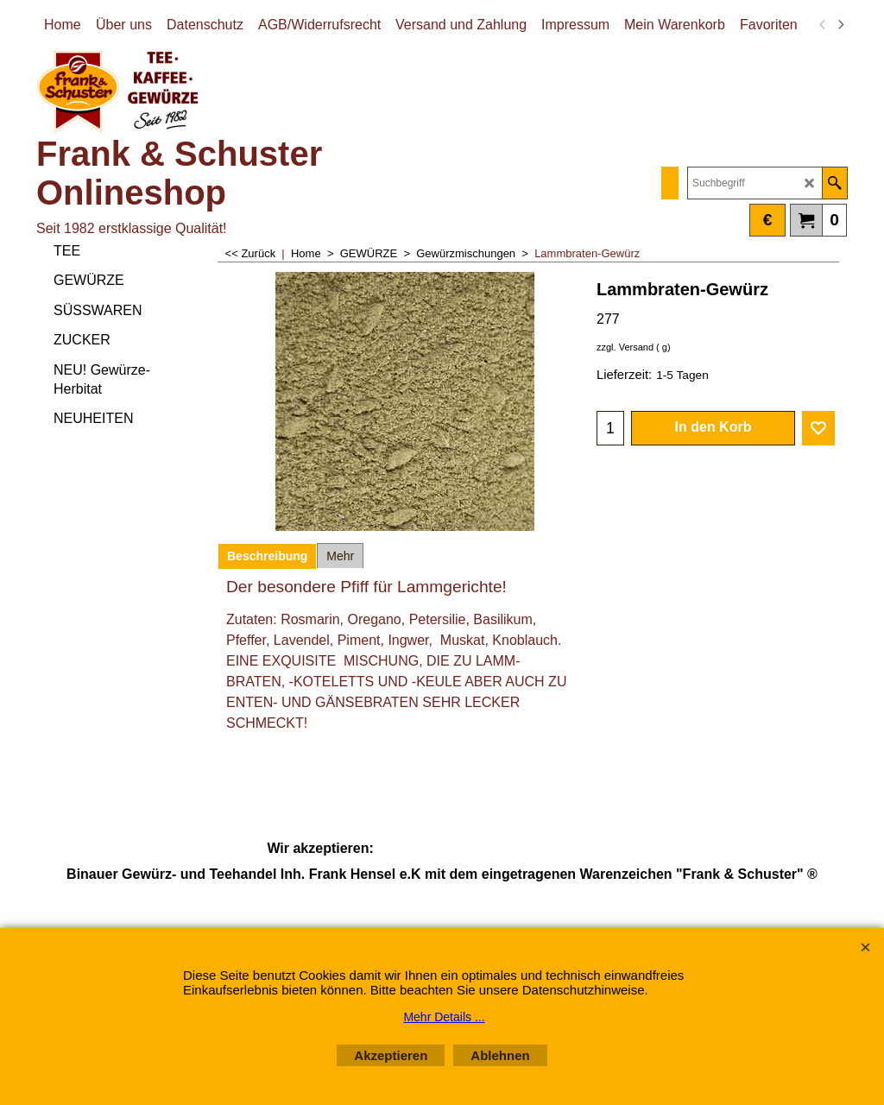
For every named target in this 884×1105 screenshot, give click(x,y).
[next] (840, 25)
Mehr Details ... (443, 1017)
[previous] (822, 25)
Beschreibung (267, 556)
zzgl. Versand (625, 347)
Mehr (340, 556)
